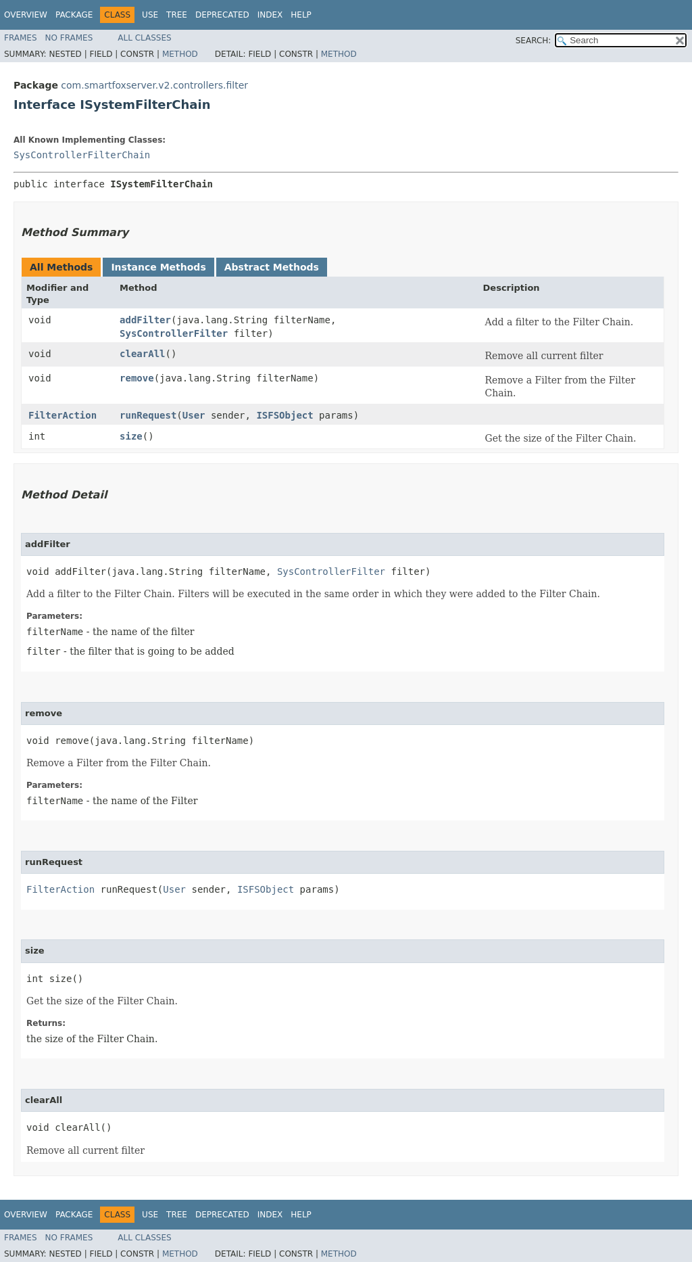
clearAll (142, 353)
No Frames (69, 38)
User (193, 415)
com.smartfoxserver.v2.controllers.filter (154, 85)
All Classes (144, 38)
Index (270, 15)
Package (74, 15)
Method (180, 54)
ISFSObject (284, 415)
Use (150, 15)
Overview (25, 15)
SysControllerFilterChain (82, 154)
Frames (20, 38)
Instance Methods (158, 267)
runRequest (148, 415)
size (131, 436)
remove (137, 378)
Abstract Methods (271, 267)
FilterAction (62, 415)
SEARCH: (533, 40)
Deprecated (222, 15)
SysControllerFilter (174, 333)
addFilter (145, 319)
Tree (176, 15)
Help (301, 15)
